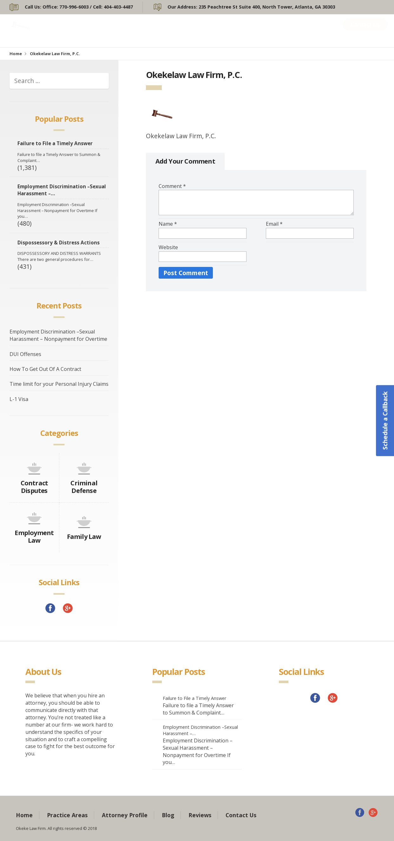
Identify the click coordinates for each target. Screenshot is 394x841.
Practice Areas (184, 30)
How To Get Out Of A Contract (45, 369)
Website (168, 247)
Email (274, 223)
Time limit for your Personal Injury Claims (59, 383)
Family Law (84, 536)
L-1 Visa (19, 399)
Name (168, 223)
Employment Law (34, 536)
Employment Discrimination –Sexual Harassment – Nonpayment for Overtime (58, 335)
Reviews (317, 30)
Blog (285, 30)
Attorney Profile (242, 30)
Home (136, 30)
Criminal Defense (83, 487)
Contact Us (365, 30)
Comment (172, 186)
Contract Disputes (34, 487)
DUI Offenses (25, 354)
